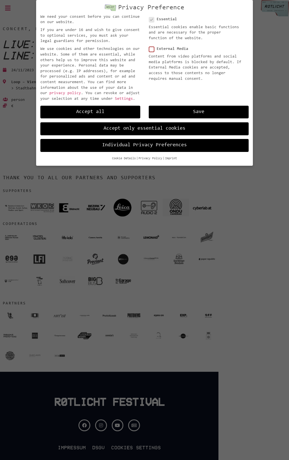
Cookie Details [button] (124, 158)
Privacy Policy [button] (150, 158)
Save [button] (198, 111)
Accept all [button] (90, 111)
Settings (124, 99)
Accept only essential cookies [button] (144, 128)
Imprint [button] (171, 158)
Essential (165, 19)
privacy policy (65, 93)
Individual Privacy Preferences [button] (144, 145)
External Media (170, 49)
